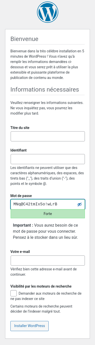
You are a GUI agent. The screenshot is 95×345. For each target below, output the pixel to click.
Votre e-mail (20, 252)
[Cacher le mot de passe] (79, 204)
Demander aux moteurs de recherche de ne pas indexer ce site (46, 296)
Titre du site (19, 128)
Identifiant (18, 150)
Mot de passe (21, 196)
